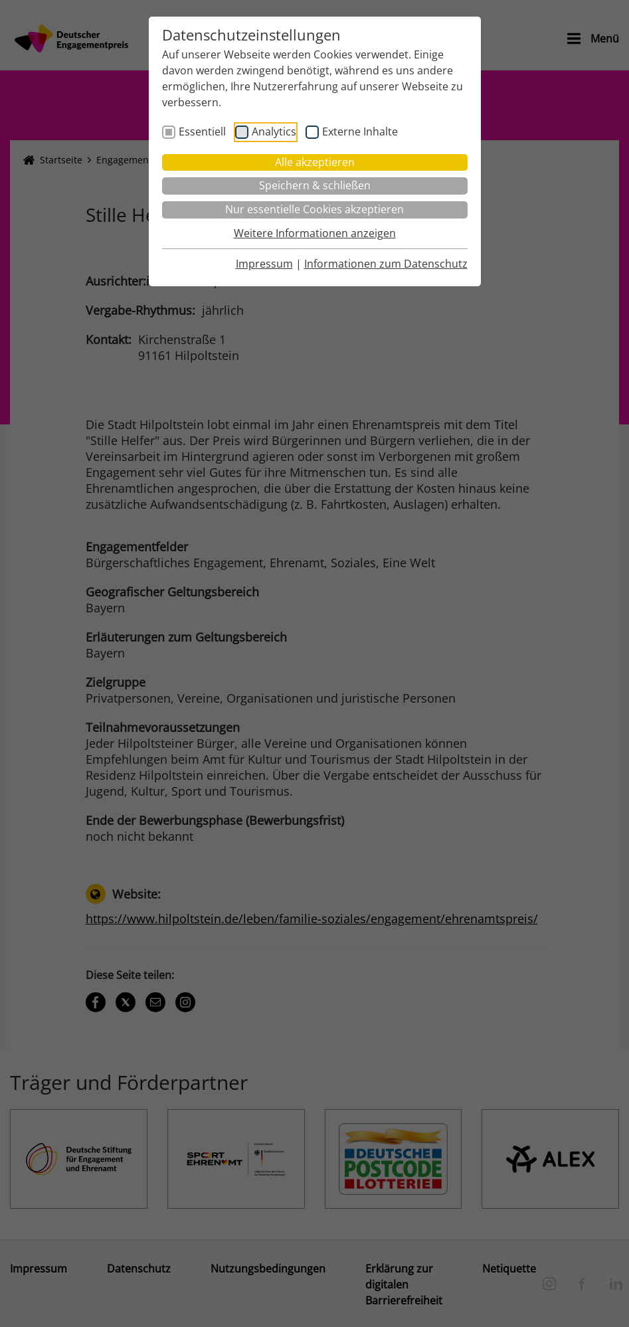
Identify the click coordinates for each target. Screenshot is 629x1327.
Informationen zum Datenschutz (386, 263)
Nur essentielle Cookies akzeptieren (314, 209)
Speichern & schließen (315, 185)
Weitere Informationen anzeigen (315, 233)
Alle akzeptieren (315, 162)
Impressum (264, 263)
